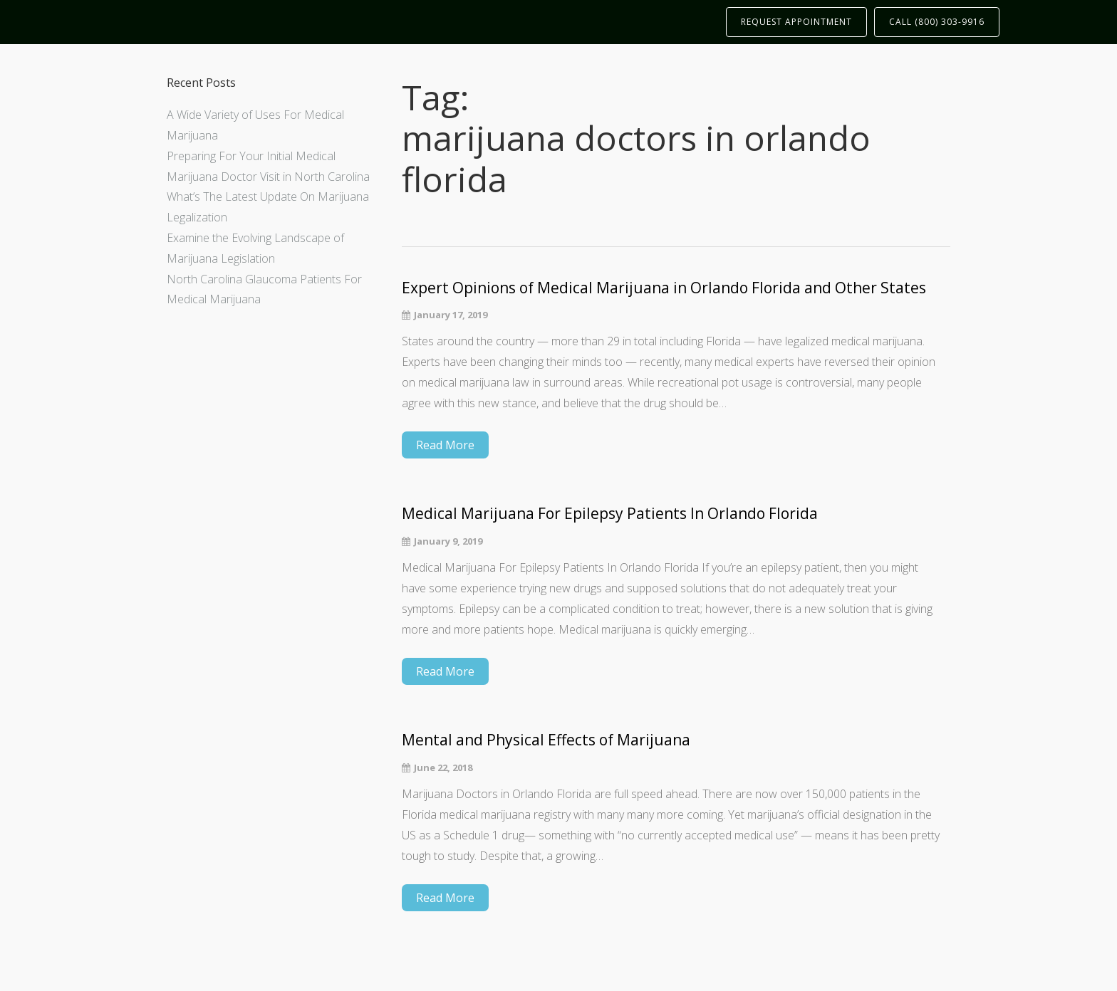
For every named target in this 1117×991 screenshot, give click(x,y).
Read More (445, 445)
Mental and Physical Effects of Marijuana (546, 740)
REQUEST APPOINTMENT (796, 22)
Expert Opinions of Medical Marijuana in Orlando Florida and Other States (664, 288)
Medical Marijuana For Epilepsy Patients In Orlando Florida (610, 514)
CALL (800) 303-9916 (936, 22)
